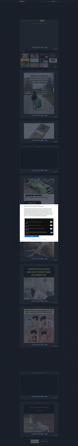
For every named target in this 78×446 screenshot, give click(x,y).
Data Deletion (33, 239)
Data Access (39, 239)
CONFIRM (32, 236)
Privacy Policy (44, 239)
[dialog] (39, 223)
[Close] (56, 206)
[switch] (51, 222)
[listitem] (39, 219)
